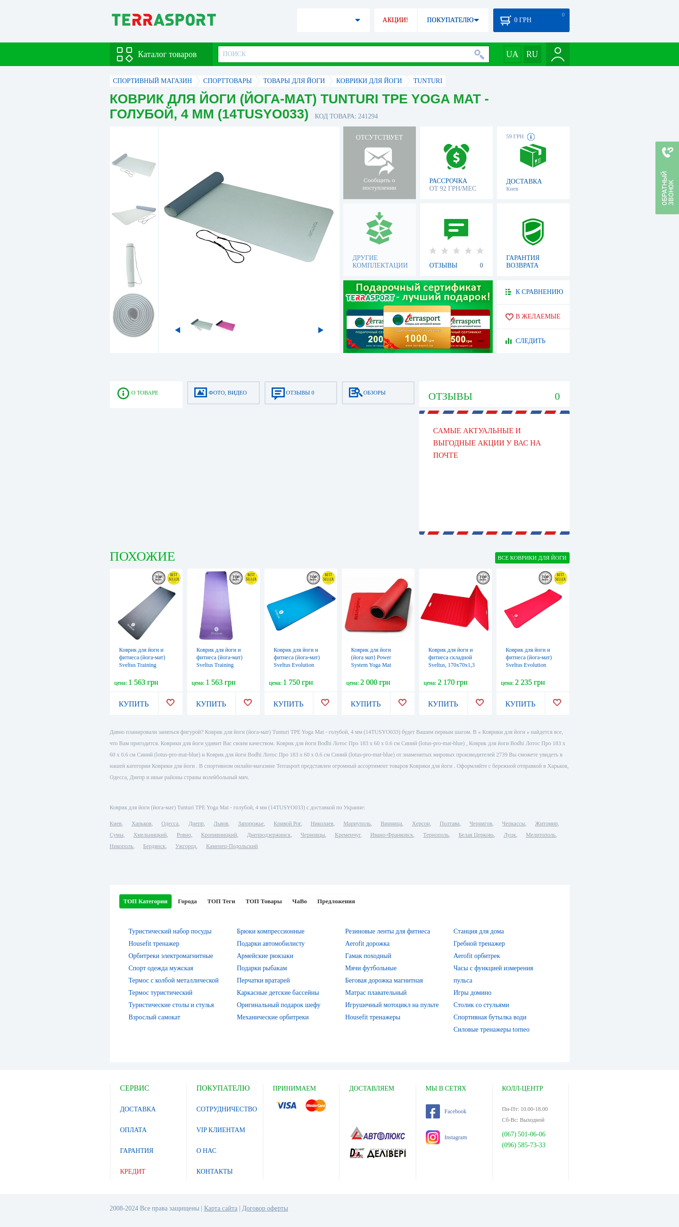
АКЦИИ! (395, 20)
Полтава (450, 823)
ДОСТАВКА (138, 1109)
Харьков (141, 823)
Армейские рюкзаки (265, 955)
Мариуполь (357, 823)
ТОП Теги (221, 901)
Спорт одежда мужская (161, 968)
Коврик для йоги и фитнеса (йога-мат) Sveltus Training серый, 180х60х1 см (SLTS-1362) (143, 665)
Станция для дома (479, 931)
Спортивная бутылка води (490, 1017)
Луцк (510, 835)
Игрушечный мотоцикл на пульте (392, 1004)
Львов (221, 823)
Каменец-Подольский (232, 846)
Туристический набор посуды (170, 931)
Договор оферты (265, 1208)
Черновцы (312, 835)
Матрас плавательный (376, 992)
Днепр (196, 823)
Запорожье (251, 823)
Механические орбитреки (273, 1017)
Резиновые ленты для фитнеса (387, 931)
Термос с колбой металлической (174, 980)
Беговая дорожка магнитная (384, 980)
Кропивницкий (219, 835)
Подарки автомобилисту (271, 943)
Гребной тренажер (479, 943)
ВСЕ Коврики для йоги (532, 558)
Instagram (446, 1137)
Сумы (117, 835)
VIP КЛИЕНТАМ (221, 1130)
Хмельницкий (150, 835)
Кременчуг (347, 835)
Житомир (546, 823)
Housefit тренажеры (372, 1017)
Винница (391, 823)
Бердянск (154, 846)
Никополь (121, 846)
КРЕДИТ (133, 1171)
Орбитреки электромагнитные (171, 955)
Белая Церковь (476, 835)
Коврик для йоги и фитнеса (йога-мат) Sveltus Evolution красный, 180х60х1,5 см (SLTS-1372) (531, 665)
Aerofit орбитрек (477, 955)
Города (187, 901)
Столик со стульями (481, 1004)
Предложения (336, 901)
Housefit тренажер (154, 943)
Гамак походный (368, 955)
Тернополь (435, 835)
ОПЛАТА (133, 1130)
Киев (116, 823)
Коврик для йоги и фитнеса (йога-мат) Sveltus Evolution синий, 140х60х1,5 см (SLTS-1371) (300, 665)
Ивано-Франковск (391, 835)
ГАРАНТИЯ (137, 1150)
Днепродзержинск (269, 835)
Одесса (169, 823)
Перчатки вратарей (263, 980)
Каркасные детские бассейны (278, 992)
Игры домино (472, 992)
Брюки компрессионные (271, 931)
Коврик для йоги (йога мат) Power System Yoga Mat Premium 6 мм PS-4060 (373, 665)
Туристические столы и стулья (171, 1004)
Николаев (322, 823)
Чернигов (481, 823)
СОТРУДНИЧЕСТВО (227, 1109)
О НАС (206, 1150)
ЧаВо (299, 901)
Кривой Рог (286, 823)
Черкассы (513, 823)
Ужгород (185, 846)
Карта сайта (221, 1208)
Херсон (421, 823)
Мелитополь (540, 835)
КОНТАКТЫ (215, 1171)
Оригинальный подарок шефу (279, 1004)
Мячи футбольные (371, 968)
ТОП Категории (146, 901)
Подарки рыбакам (262, 968)
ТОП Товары (264, 901)
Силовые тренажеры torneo (492, 1029)
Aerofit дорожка (367, 943)
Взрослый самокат (155, 1017)
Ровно (184, 835)
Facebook (446, 1111)
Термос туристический (161, 992)
